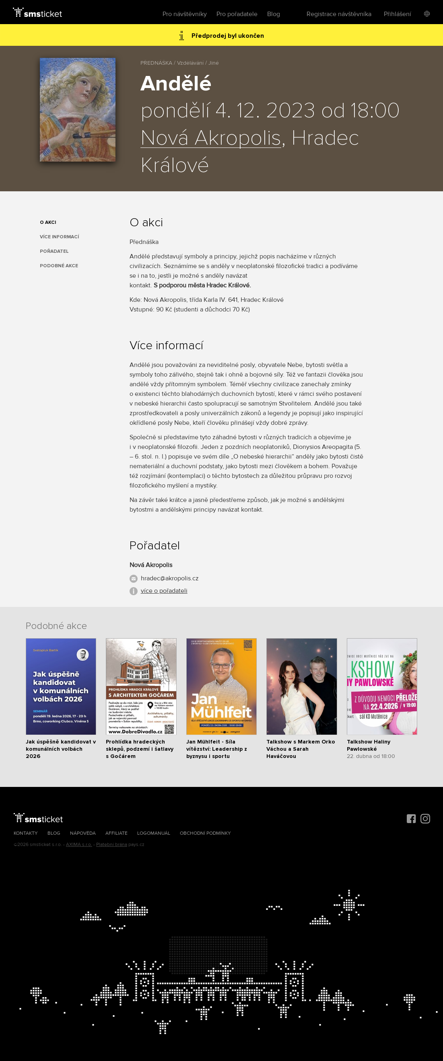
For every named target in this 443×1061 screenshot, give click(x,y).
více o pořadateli (164, 591)
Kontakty (26, 833)
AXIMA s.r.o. (79, 845)
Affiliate (116, 833)
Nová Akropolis (210, 138)
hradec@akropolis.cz (170, 578)
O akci (48, 222)
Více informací (59, 237)
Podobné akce (59, 266)
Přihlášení (397, 14)
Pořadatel (54, 251)
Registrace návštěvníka (339, 14)
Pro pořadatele (237, 14)
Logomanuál (153, 833)
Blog (273, 14)
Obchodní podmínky (205, 833)
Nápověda (83, 833)
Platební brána (111, 845)
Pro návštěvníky (185, 14)
